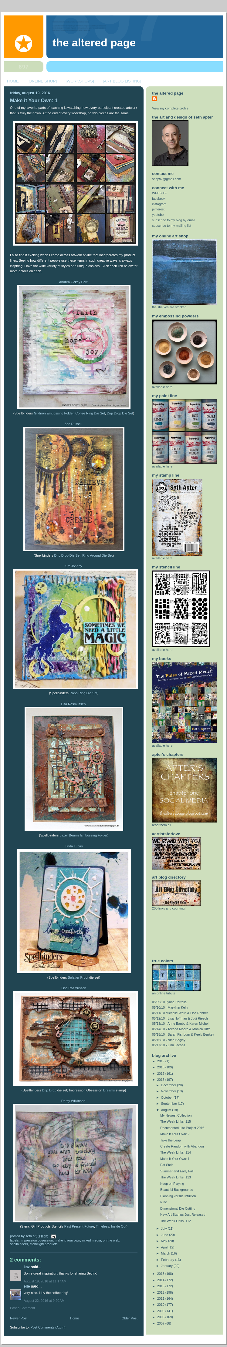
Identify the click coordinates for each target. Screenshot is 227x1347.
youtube (158, 214)
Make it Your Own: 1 (34, 100)
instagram (159, 204)
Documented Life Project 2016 (182, 1128)
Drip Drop (49, 1090)
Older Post (129, 1318)
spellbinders (19, 1244)
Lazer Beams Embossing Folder (83, 835)
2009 (161, 1311)
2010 (161, 1304)
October (167, 1097)
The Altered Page (94, 43)
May (164, 1241)
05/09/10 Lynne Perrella (169, 1002)
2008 (161, 1317)
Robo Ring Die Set (83, 693)
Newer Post (18, 1318)
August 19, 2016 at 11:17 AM (45, 1281)
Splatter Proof (78, 977)
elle (27, 1286)
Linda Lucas (74, 846)
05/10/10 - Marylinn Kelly (170, 1007)
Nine (163, 1202)
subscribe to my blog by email (173, 220)
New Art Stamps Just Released (182, 1214)
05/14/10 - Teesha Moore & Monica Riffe (181, 1029)
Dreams (109, 1090)
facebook (158, 198)
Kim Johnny (73, 566)
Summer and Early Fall (177, 1171)
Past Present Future (79, 1226)
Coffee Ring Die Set (90, 413)
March (166, 1253)
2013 (161, 1286)
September (169, 1103)
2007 (161, 1323)
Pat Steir (166, 1165)
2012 (161, 1292)
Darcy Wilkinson (73, 1101)
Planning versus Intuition (178, 1196)
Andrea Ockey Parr (73, 282)
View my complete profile (170, 108)
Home (74, 1318)
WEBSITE (159, 193)
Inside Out (118, 1226)
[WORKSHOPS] (80, 81)
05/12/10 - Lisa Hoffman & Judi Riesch (180, 1018)
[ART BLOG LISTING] (122, 81)
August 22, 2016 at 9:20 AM (44, 1300)
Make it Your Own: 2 (174, 1134)
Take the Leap (170, 1140)
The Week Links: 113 (175, 1177)
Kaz (27, 1267)
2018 (161, 1067)
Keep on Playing (172, 1183)
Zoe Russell (73, 424)
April (165, 1247)
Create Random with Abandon (182, 1146)
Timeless (102, 1226)
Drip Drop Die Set (120, 413)
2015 (161, 1273)
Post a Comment (22, 1308)
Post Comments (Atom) (48, 1327)
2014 (161, 1280)
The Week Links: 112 (175, 1221)
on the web (111, 1240)
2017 (161, 1073)
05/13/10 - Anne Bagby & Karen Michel (180, 1023)
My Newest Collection (176, 1115)
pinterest (158, 209)
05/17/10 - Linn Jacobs (168, 1045)
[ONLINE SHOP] (42, 81)
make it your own (67, 1240)
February (168, 1260)
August (166, 1110)
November (169, 1091)
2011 (161, 1298)
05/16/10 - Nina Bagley (168, 1040)
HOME (13, 81)
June (165, 1235)
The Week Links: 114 (175, 1152)
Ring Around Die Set (97, 555)
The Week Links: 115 (175, 1121)
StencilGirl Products (43, 1244)
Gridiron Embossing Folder (53, 413)
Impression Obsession (37, 1240)
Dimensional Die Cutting (177, 1208)
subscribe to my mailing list (171, 225)
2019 (161, 1061)
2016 (161, 1079)
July (164, 1228)
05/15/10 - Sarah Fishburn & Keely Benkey (183, 1034)
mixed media (91, 1240)
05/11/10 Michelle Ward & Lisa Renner (180, 1013)
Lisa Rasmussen (73, 704)
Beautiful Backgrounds (176, 1189)
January (167, 1266)
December (169, 1085)
